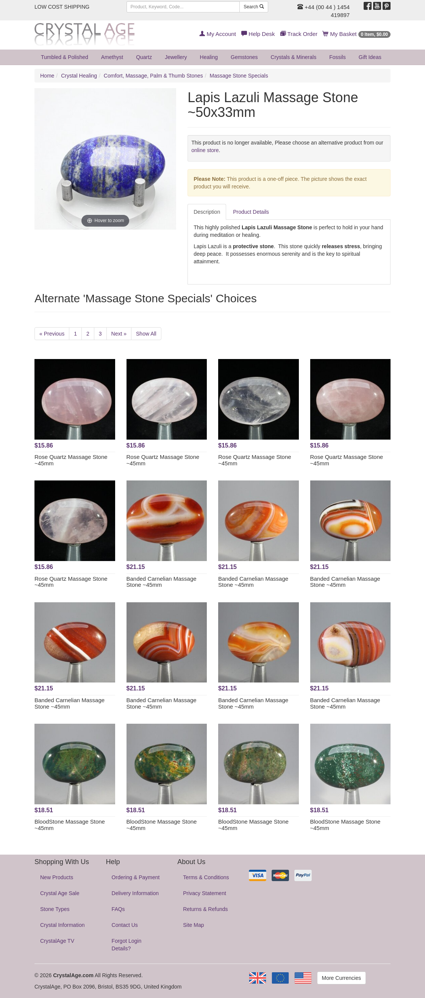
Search (254, 6)
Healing (209, 57)
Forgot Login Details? (127, 944)
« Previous (51, 334)
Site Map (193, 925)
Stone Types (55, 909)
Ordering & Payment (136, 877)
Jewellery (176, 57)
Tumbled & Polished (64, 57)
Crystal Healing (79, 76)
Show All (146, 334)
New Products (56, 877)
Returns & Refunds (205, 909)
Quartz (144, 57)
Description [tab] (207, 212)
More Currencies (341, 978)
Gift (370, 57)
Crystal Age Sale (60, 893)
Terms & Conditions (206, 877)
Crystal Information (62, 925)
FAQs (118, 909)
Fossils (337, 57)
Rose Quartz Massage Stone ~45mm (71, 460)
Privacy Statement (204, 893)
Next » (119, 334)
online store (205, 150)
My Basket (357, 34)
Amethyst (112, 57)
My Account (217, 34)
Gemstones (244, 57)
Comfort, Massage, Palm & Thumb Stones (153, 76)
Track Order (298, 34)
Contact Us (125, 925)
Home (47, 76)
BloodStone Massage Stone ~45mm (69, 824)
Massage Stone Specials (239, 76)
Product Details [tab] (251, 212)
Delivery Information (135, 893)
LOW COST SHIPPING (61, 7)
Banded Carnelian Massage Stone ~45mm (162, 581)
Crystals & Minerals (294, 57)
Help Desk (258, 34)
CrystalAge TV (57, 941)
